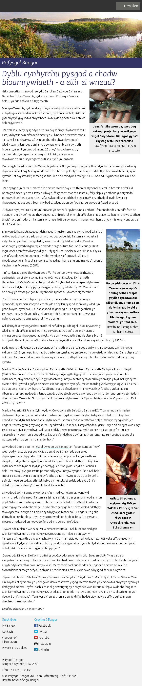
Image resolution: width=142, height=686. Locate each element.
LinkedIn (43, 649)
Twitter (42, 631)
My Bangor (9, 625)
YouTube (43, 637)
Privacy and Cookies (14, 647)
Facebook (44, 625)
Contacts (8, 631)
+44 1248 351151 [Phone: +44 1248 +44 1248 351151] (20, 669)
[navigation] (128, 6)
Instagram (44, 643)
